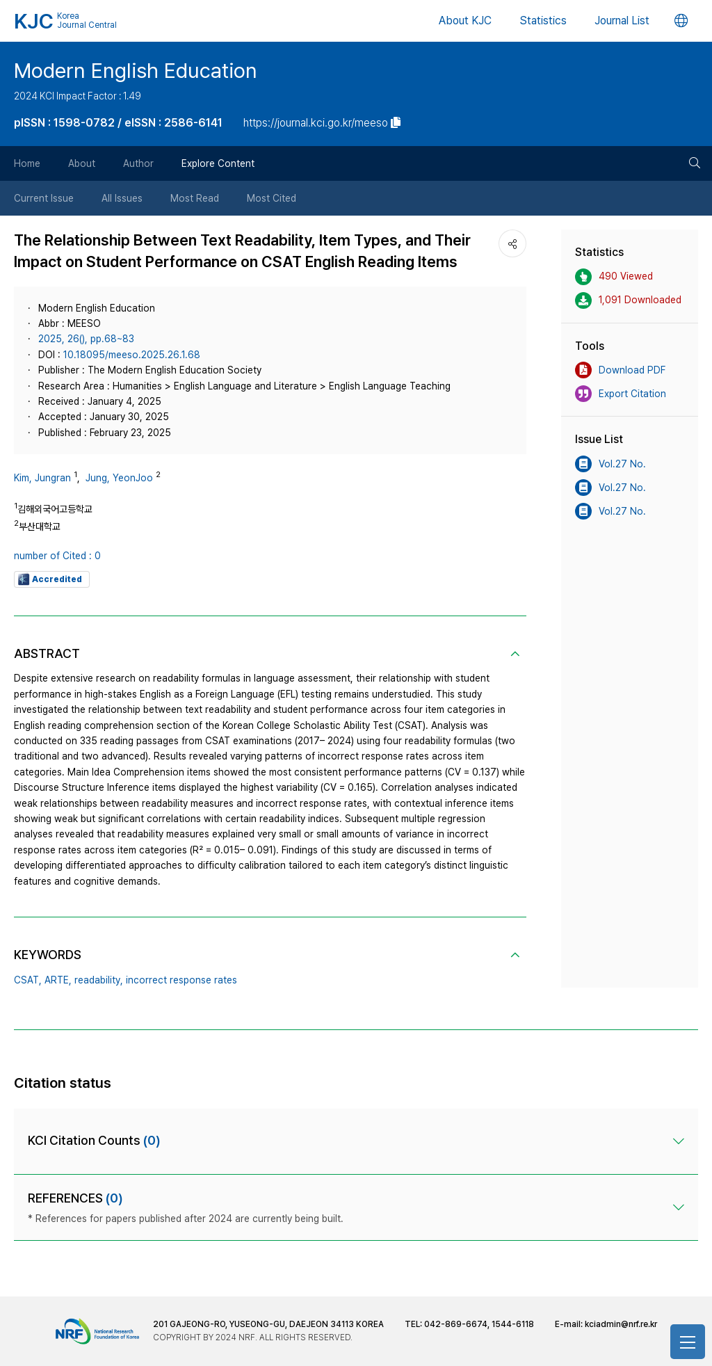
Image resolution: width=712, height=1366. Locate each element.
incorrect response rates (181, 980)
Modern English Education (135, 70)
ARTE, (58, 980)
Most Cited (271, 198)
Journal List (621, 20)
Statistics (543, 20)
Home (27, 163)
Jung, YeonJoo (119, 477)
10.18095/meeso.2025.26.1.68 (131, 354)
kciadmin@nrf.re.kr (621, 1324)
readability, (98, 980)
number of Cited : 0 (57, 555)
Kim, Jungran (42, 477)
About (81, 163)
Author (138, 163)
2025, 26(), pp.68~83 (86, 338)
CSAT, (28, 980)
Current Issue (44, 198)
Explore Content (217, 163)
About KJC (465, 20)
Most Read (194, 198)
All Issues (122, 198)
